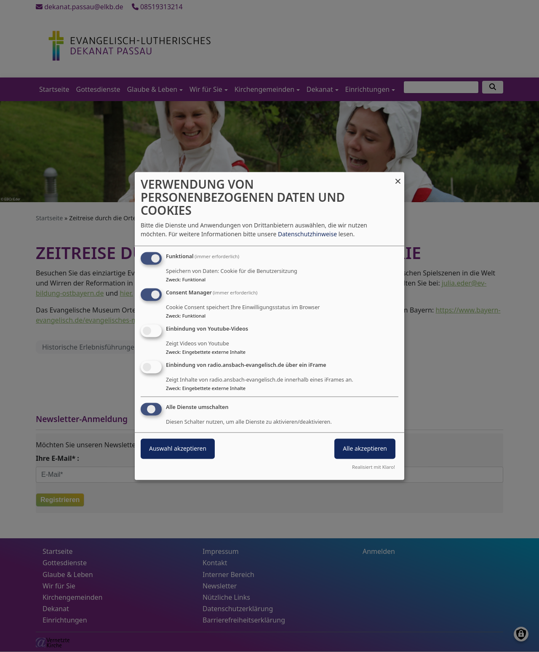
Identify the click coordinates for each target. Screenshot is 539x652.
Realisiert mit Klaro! (373, 467)
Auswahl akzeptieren (177, 449)
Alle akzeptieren (365, 449)
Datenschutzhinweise (307, 234)
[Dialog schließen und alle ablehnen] (398, 177)
